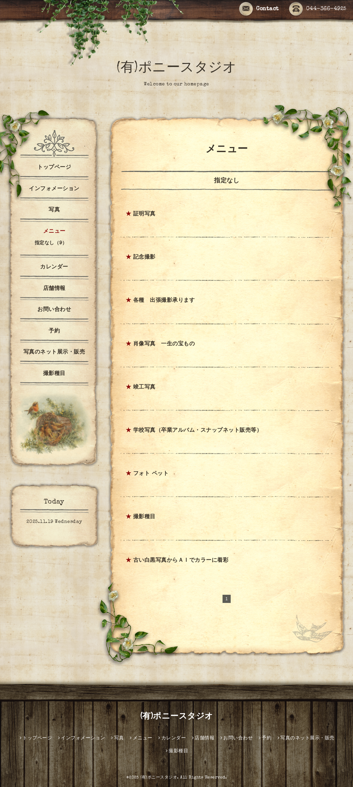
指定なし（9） (51, 243)
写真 (54, 210)
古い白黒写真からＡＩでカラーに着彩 (181, 560)
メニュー (54, 231)
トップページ (54, 167)
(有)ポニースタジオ (176, 69)
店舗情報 (54, 289)
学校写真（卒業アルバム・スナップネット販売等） (197, 430)
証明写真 (144, 214)
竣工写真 (144, 387)
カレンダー (54, 267)
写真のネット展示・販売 (54, 352)
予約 (54, 331)
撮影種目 (144, 517)
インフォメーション (54, 189)
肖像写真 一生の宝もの (164, 344)
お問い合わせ (54, 310)
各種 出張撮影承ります (164, 301)
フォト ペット (151, 474)
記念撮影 (144, 257)
